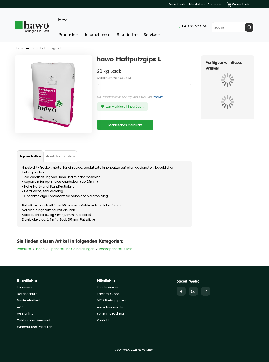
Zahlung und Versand (33, 320)
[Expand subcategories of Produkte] (76, 35)
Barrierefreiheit (28, 300)
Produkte (24, 249)
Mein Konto (177, 4)
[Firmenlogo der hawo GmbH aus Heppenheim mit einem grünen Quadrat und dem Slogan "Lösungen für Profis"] (32, 27)
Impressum (25, 287)
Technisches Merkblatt (125, 125)
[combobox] (233, 27)
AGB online (25, 313)
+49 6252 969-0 (195, 26)
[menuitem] (68, 34)
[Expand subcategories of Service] (158, 35)
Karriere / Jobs (108, 294)
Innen (40, 249)
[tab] (30, 156)
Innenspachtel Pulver (115, 249)
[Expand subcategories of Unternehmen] (110, 35)
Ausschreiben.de (110, 307)
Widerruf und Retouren (34, 327)
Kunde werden (108, 287)
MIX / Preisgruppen (111, 300)
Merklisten (197, 4)
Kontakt (103, 320)
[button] (122, 106)
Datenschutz (27, 294)
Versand (157, 97)
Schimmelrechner (110, 313)
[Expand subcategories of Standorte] (137, 35)
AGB (20, 307)
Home (19, 48)
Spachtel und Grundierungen (72, 249)
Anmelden (215, 4)
